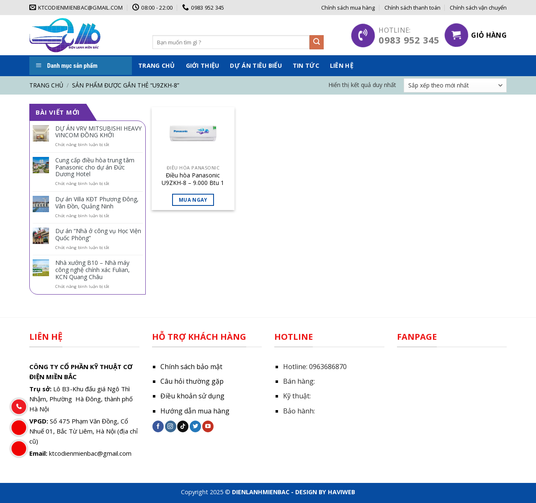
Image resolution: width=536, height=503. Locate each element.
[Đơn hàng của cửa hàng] (455, 85)
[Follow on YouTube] (208, 426)
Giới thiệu (202, 65)
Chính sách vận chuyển (478, 7)
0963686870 (328, 366)
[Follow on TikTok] (182, 426)
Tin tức (306, 65)
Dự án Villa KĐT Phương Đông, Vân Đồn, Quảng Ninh (97, 203)
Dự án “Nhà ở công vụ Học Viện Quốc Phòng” (98, 235)
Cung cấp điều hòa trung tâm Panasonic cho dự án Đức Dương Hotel (94, 167)
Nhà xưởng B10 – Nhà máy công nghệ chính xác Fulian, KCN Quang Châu (92, 269)
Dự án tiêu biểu (255, 65)
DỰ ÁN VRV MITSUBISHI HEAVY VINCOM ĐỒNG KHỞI (98, 132)
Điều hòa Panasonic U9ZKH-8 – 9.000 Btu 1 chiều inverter (193, 179)
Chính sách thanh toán (412, 7)
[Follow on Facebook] (158, 426)
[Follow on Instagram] (170, 426)
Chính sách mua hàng (348, 7)
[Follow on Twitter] (195, 426)
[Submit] (316, 42)
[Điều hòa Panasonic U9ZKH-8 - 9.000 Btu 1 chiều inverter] (193, 136)
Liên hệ (341, 65)
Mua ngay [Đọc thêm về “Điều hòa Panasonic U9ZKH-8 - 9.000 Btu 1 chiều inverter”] (193, 200)
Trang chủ (156, 65)
